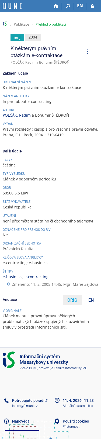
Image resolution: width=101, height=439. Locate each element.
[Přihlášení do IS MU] (92, 6)
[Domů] (56, 6)
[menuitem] (85, 52)
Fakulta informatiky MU (70, 368)
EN (91, 300)
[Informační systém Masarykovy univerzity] (12, 6)
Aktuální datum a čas (78, 406)
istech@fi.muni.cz (25, 406)
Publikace (21, 24)
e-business (12, 276)
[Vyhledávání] (68, 6)
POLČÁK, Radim (17, 115)
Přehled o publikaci (51, 24)
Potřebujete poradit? (30, 400)
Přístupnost (71, 426)
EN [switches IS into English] (80, 6)
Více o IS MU (28, 368)
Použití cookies (76, 421)
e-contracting (36, 276)
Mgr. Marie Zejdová (80, 284)
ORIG (72, 300)
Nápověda (21, 421)
